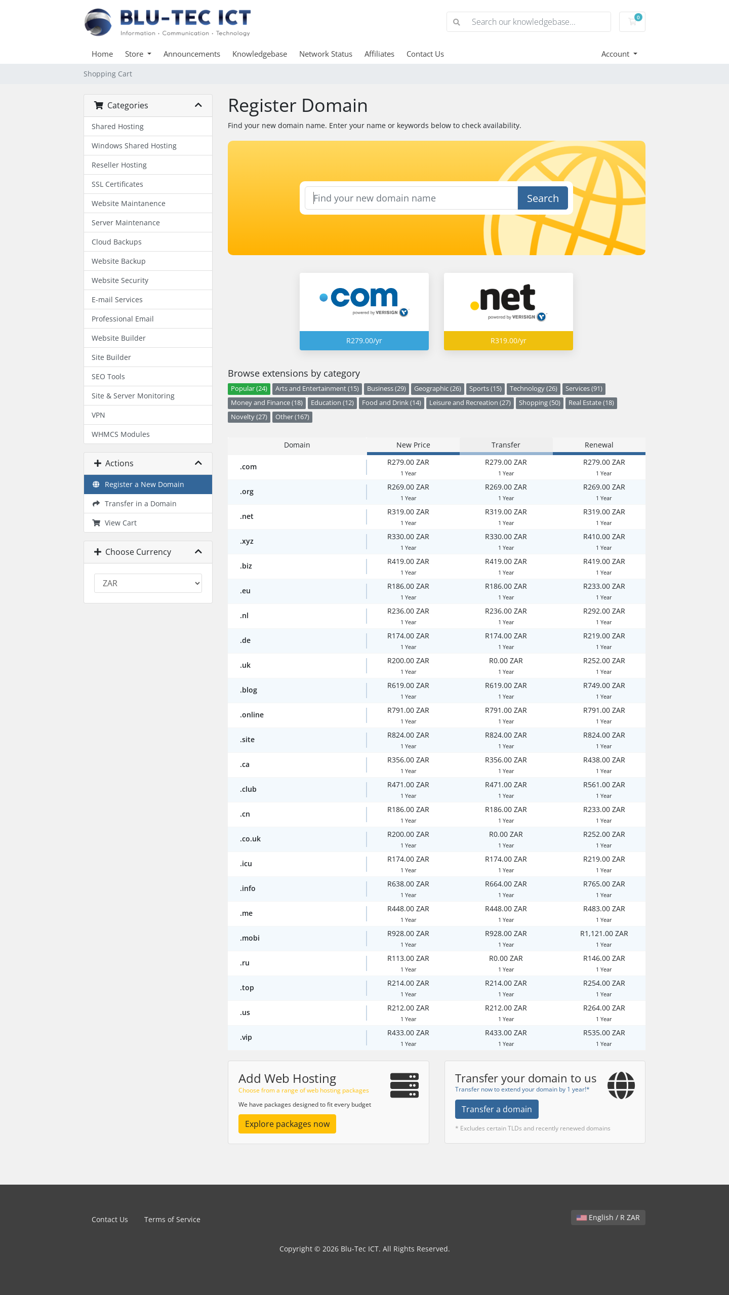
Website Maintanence (129, 203)
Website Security (120, 280)
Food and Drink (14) (391, 402)
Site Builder (111, 357)
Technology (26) (533, 388)
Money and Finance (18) (267, 402)
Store (135, 54)
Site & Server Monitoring (133, 395)
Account (616, 54)
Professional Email (123, 318)
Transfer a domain (497, 1109)
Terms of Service (172, 1219)
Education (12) (332, 402)
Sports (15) (485, 388)
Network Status (325, 54)
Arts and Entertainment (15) (317, 388)
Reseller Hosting (119, 165)
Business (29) (386, 388)
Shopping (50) (539, 402)
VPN (98, 415)
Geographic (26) (437, 388)
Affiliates (379, 54)
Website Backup (119, 261)
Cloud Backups (117, 242)
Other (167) (292, 417)
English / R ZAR (608, 1217)
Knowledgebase (259, 54)
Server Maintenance (126, 222)
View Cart (114, 523)
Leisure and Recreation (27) (470, 402)
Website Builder (119, 338)
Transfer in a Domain (134, 503)
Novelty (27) (249, 417)
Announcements (192, 54)
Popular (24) (249, 388)
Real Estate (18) (591, 402)
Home (102, 54)
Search (543, 198)
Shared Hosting (118, 126)
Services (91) (583, 388)
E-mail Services (117, 299)
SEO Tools (108, 376)
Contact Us (425, 54)
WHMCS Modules (121, 434)
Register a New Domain (138, 484)
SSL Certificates (117, 184)
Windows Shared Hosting (134, 145)
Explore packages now (287, 1123)
